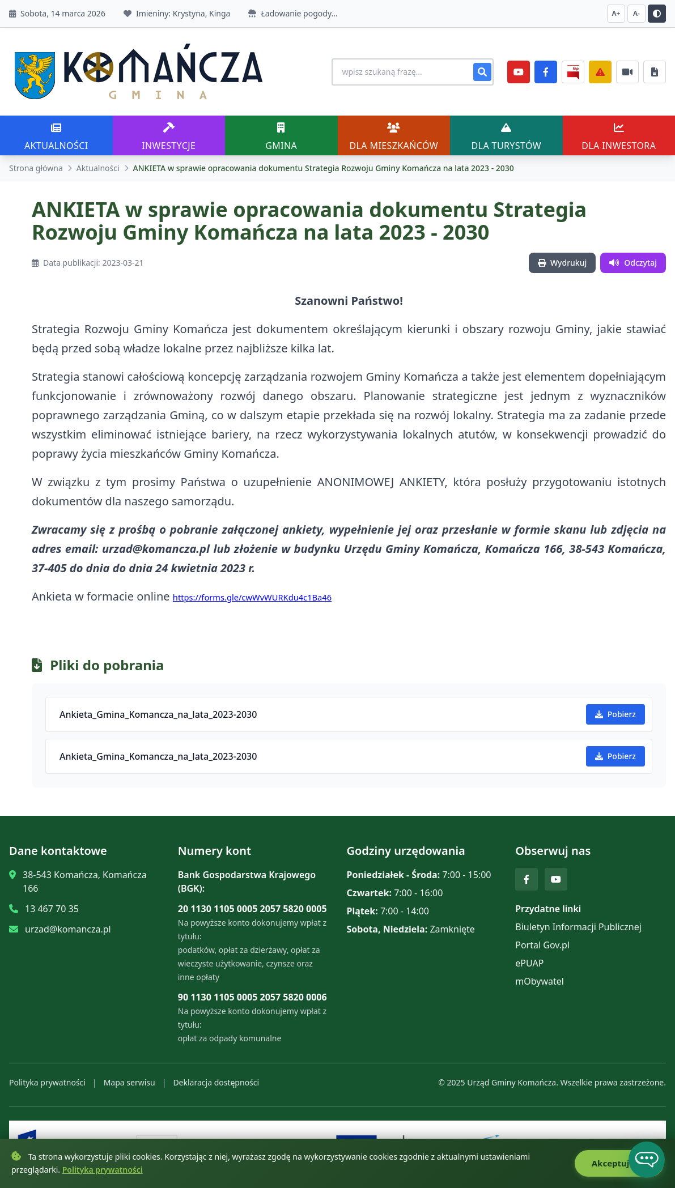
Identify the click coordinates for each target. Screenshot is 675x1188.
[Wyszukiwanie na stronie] (412, 72)
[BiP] (573, 72)
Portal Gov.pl (542, 945)
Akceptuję (619, 1163)
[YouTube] (518, 72)
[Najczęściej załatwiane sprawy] (627, 72)
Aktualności (98, 168)
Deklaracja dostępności (216, 1082)
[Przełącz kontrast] (657, 14)
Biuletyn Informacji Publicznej (578, 927)
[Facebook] (545, 72)
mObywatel (539, 981)
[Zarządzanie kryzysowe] (600, 72)
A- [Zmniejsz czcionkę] (636, 13)
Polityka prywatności (47, 1082)
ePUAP (529, 963)
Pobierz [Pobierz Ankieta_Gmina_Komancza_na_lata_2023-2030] (615, 714)
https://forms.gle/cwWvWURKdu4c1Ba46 (252, 597)
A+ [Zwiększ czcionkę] (616, 13)
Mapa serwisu (129, 1082)
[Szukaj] (482, 72)
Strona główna (36, 168)
